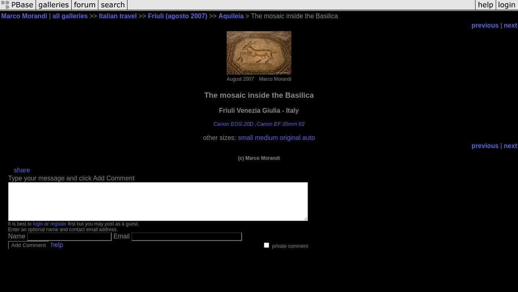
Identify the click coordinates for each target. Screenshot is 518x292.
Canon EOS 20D (233, 124)
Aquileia (231, 16)
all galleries (70, 16)
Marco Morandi (24, 16)
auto (308, 137)
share (22, 170)
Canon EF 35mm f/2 (281, 124)
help (57, 252)
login (38, 231)
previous (485, 25)
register (58, 231)
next (510, 25)
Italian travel (118, 16)
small (245, 137)
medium (266, 137)
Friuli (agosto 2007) (178, 16)
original (290, 137)
